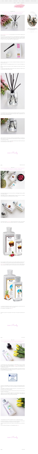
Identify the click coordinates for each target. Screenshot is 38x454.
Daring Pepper (9, 221)
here (12, 141)
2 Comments (23, 337)
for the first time (16, 365)
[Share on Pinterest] (3, 337)
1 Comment (23, 449)
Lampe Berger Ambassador (5, 34)
